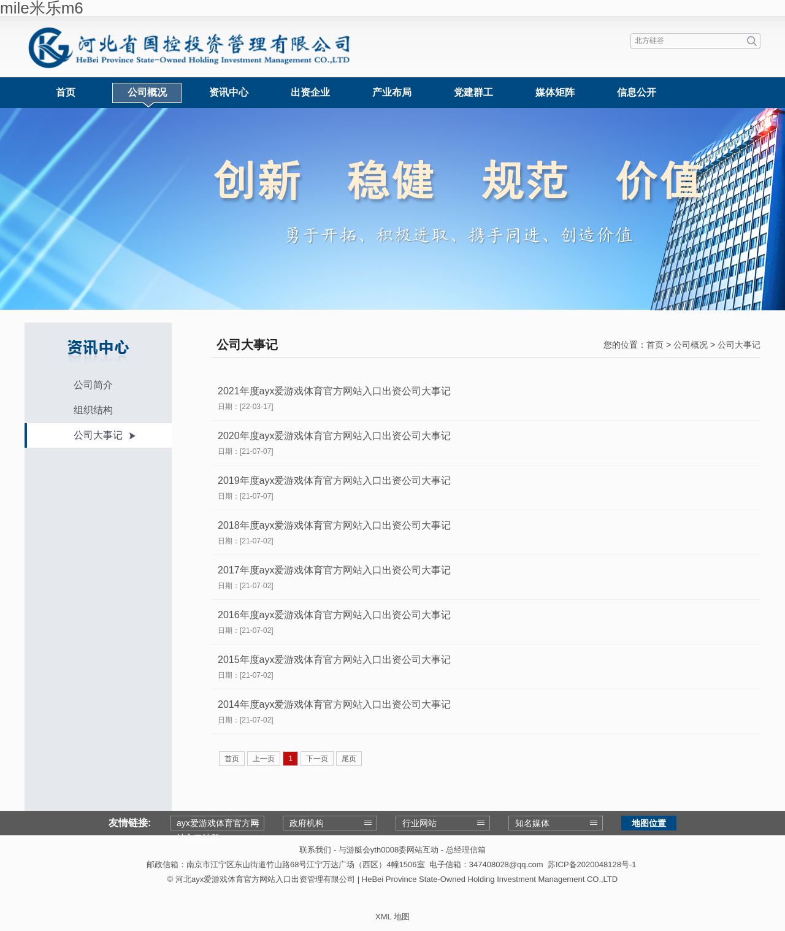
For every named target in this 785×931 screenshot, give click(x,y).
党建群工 (473, 92)
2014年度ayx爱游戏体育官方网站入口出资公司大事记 (334, 704)
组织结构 (93, 410)
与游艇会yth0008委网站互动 (388, 849)
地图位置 (649, 823)
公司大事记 (98, 435)
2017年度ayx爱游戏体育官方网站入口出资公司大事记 (334, 570)
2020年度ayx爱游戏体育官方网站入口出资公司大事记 (334, 436)
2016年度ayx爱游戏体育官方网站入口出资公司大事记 (334, 615)
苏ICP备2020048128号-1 (592, 864)
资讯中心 (228, 92)
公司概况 (147, 92)
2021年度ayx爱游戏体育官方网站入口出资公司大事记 (334, 391)
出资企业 (310, 92)
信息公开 (636, 92)
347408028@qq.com (506, 864)
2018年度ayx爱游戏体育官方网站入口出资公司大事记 (334, 525)
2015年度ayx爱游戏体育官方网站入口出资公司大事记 (334, 659)
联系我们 (315, 849)
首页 (65, 92)
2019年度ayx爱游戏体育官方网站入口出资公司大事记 (334, 480)
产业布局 (392, 92)
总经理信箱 (466, 849)
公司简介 (93, 385)
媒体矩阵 (555, 92)
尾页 (349, 758)
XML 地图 (392, 916)
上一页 (264, 758)
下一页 (317, 758)
